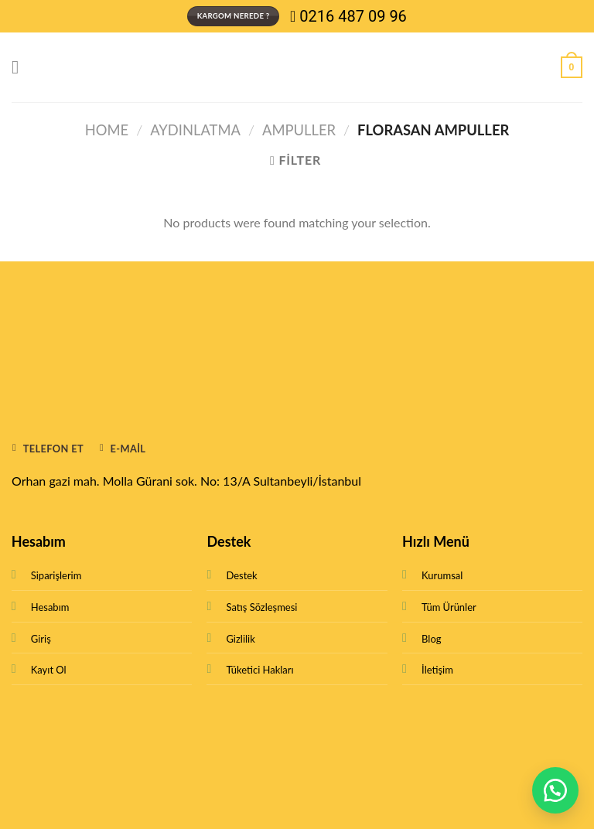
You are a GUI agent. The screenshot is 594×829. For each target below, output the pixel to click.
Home (106, 129)
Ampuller (299, 129)
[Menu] (21, 67)
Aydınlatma (195, 129)
